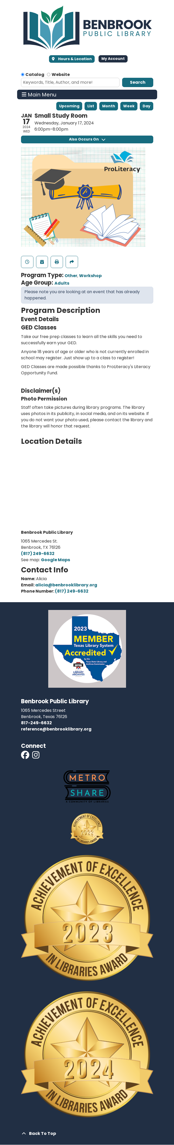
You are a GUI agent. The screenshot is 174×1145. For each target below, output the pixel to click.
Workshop (90, 276)
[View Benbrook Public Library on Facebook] (25, 757)
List (90, 106)
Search (137, 82)
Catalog (34, 75)
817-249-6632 (36, 723)
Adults (61, 283)
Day (146, 106)
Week (129, 106)
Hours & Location (74, 58)
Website (61, 75)
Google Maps (55, 560)
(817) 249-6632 (37, 554)
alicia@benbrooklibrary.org (66, 585)
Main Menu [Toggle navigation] (39, 94)
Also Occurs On (87, 139)
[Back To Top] (87, 1133)
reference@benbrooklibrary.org (56, 729)
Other (71, 276)
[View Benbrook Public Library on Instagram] (35, 757)
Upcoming (69, 106)
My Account (113, 58)
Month (108, 106)
